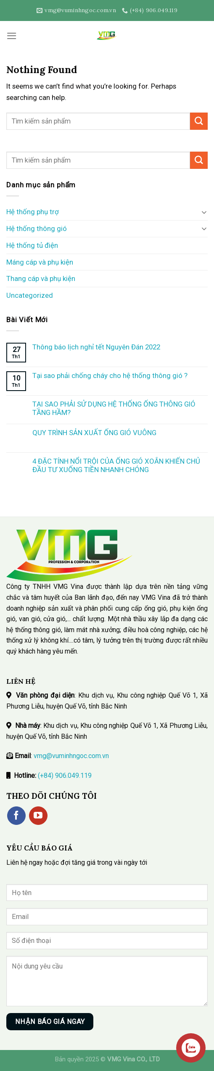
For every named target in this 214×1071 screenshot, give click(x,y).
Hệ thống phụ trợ (32, 211)
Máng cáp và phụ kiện (39, 262)
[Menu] (11, 36)
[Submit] (199, 121)
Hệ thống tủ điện (32, 245)
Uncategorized (29, 295)
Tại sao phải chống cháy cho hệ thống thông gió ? (110, 375)
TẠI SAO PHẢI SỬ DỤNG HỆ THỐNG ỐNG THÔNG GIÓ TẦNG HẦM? (114, 408)
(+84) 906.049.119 (65, 776)
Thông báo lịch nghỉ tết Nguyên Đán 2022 (96, 347)
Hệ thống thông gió (36, 228)
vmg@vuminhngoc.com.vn (71, 756)
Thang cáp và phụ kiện (40, 278)
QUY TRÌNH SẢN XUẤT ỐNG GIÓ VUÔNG (94, 432)
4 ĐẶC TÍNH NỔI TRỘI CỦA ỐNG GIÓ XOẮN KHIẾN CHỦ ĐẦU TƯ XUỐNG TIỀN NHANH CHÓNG (116, 465)
